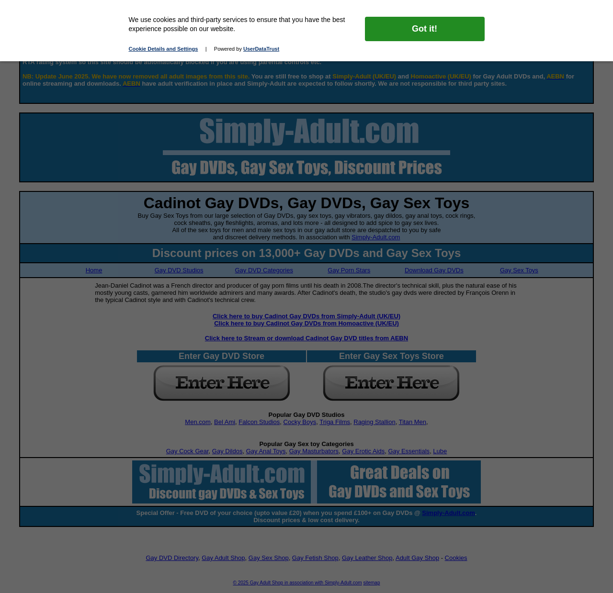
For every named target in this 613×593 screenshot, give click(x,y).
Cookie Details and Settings (163, 49)
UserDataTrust (261, 49)
